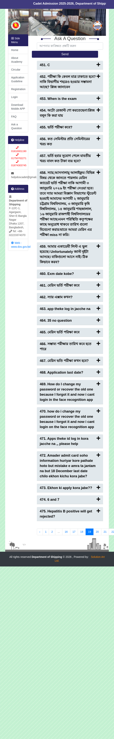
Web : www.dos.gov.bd (19, 244)
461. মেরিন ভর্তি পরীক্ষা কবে (70, 285)
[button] (15, 22)
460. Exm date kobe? (70, 273)
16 (66, 531)
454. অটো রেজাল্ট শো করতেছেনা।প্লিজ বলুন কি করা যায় (70, 113)
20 (97, 531)
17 (74, 531)
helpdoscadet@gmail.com (19, 175)
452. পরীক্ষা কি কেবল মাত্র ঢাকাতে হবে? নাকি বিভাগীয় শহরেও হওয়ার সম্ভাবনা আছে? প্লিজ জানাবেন (70, 81)
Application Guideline (17, 79)
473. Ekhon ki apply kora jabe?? (70, 487)
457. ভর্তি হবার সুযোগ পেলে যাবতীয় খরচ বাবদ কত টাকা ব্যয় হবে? (70, 158)
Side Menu (15, 40)
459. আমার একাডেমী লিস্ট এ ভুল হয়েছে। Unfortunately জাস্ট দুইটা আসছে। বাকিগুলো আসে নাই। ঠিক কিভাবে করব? (70, 254)
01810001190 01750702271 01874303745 (18, 156)
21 (105, 531)
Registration (18, 89)
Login (14, 97)
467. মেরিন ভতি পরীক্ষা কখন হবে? (70, 360)
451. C (70, 64)
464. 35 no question (70, 320)
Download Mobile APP (18, 106)
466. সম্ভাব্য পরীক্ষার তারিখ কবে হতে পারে (70, 346)
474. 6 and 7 (70, 499)
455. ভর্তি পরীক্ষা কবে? (70, 127)
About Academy (16, 59)
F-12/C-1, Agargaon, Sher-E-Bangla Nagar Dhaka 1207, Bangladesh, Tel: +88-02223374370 (18, 216)
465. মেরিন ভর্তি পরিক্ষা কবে (70, 332)
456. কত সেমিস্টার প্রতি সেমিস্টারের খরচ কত (70, 141)
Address (17, 188)
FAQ (14, 116)
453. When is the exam (70, 98)
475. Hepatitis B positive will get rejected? (70, 513)
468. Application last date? (70, 372)
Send (65, 54)
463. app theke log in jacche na (70, 308)
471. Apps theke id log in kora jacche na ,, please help (70, 441)
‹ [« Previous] (39, 531)
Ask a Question (16, 126)
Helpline (17, 139)
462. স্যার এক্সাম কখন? (70, 297)
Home (14, 50)
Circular (15, 69)
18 (81, 531)
